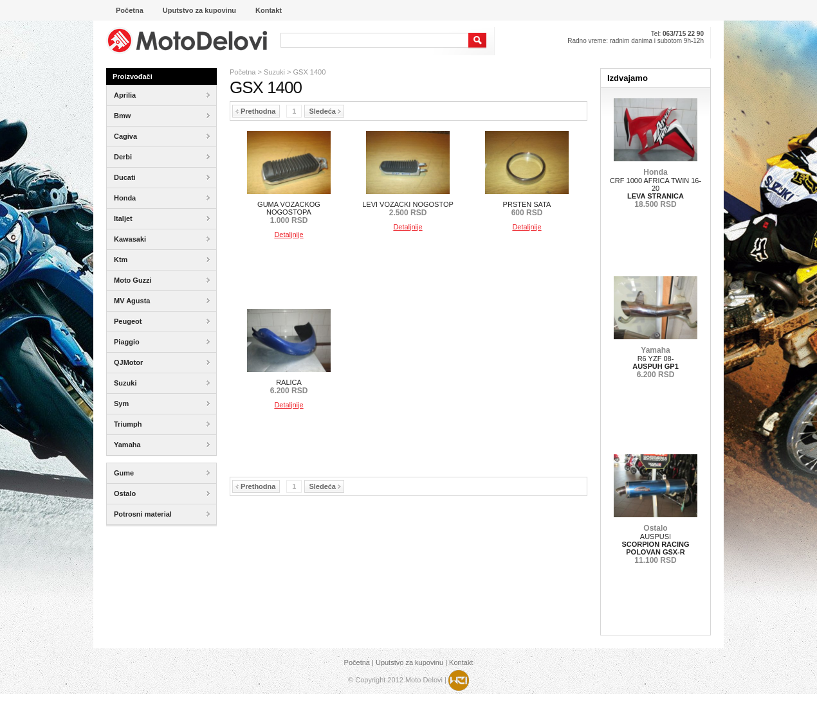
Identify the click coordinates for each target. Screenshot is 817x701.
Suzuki (274, 72)
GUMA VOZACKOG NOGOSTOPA (288, 212)
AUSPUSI (655, 544)
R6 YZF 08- (655, 362)
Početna (242, 72)
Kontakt (461, 662)
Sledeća (325, 111)
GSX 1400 (309, 72)
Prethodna (255, 111)
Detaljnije (288, 234)
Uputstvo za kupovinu (409, 662)
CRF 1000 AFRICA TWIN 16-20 (655, 188)
